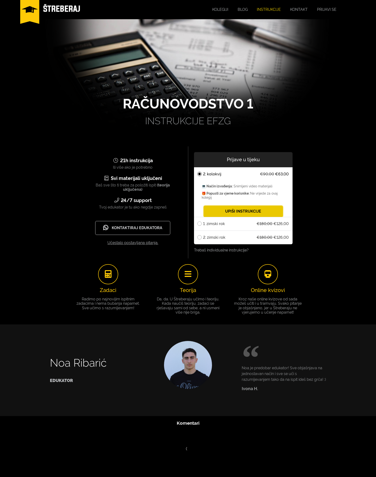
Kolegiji (220, 9)
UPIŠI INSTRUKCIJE (243, 211)
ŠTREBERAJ (62, 8)
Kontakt (299, 9)
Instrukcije (269, 9)
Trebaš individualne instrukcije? (221, 250)
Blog (243, 9)
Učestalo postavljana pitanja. (132, 243)
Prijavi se (326, 9)
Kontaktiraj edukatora (132, 228)
